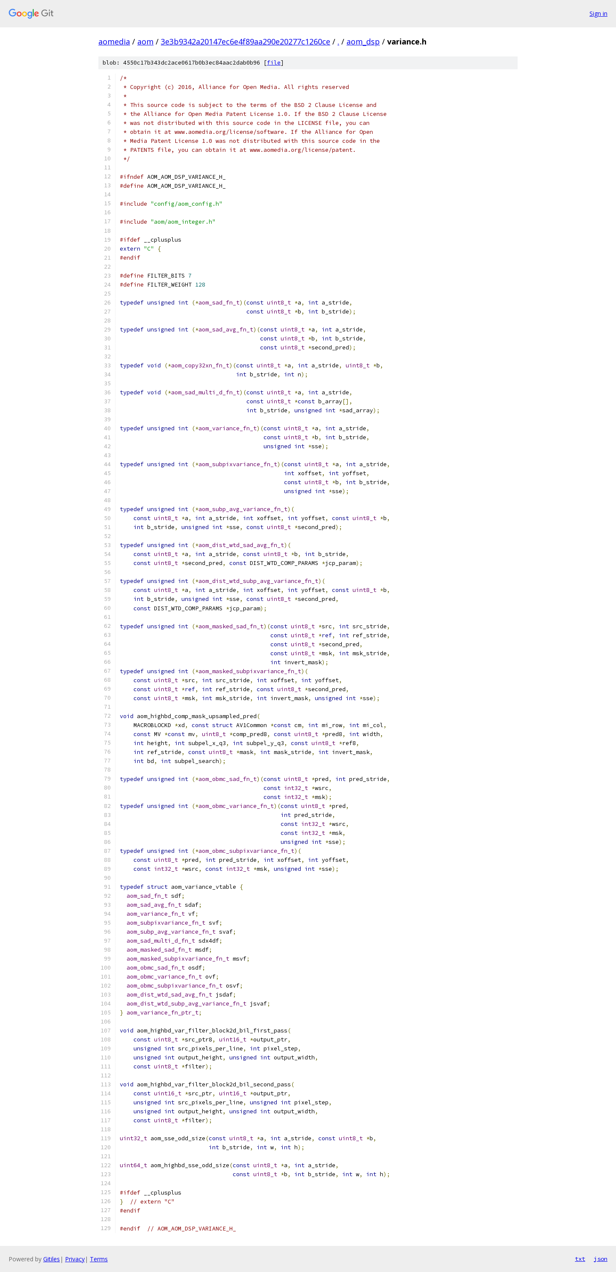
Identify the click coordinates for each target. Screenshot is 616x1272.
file (274, 62)
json (600, 1259)
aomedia (114, 41)
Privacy (75, 1259)
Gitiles (51, 1259)
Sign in (598, 13)
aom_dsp (363, 41)
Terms (99, 1259)
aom (145, 41)
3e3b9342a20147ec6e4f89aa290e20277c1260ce (245, 41)
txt (580, 1259)
